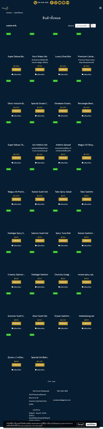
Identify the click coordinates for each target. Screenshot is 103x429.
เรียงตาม (71, 25)
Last (53, 381)
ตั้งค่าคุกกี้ (80, 424)
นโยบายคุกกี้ (38, 425)
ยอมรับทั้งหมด (91, 424)
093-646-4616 (43, 2)
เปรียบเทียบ (17, 74)
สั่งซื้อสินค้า (16, 69)
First (49, 381)
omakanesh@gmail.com (62, 400)
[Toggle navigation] (100, 8)
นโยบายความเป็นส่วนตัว (25, 425)
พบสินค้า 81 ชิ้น (11, 25)
